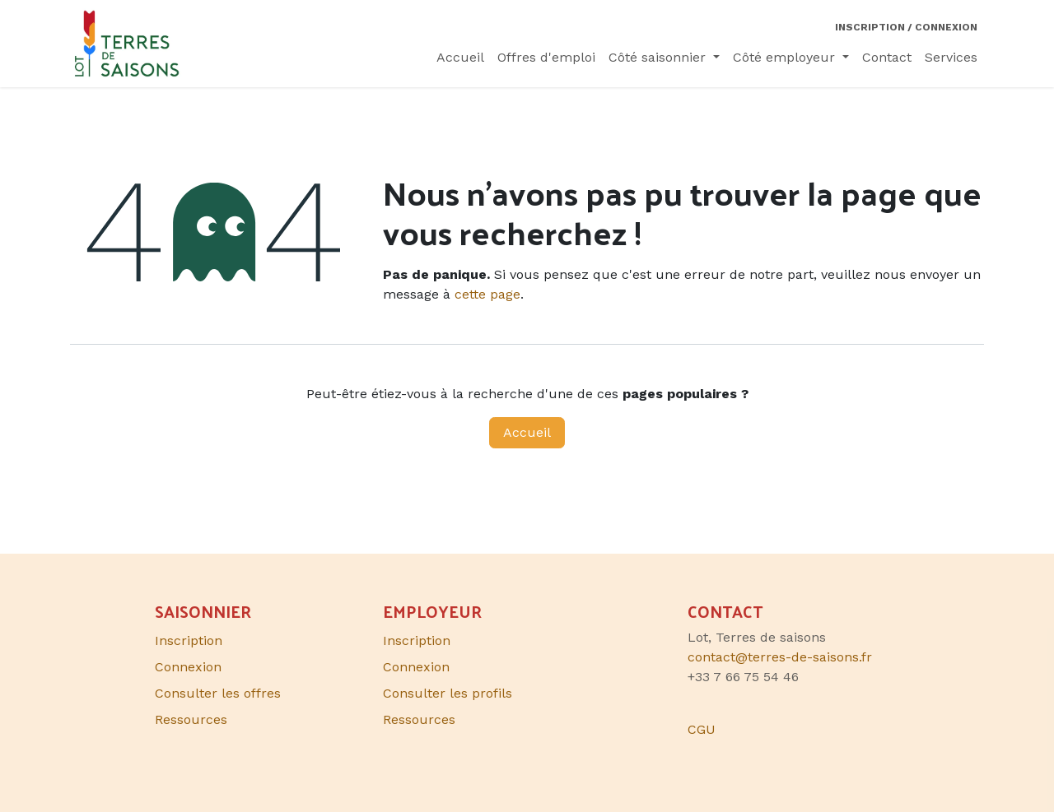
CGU (702, 729)
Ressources (419, 719)
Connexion (416, 667)
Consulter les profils (447, 693)
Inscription (416, 640)
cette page (487, 294)
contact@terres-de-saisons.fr (780, 657)
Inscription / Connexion (906, 27)
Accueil (527, 432)
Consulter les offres (218, 693)
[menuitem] (460, 57)
